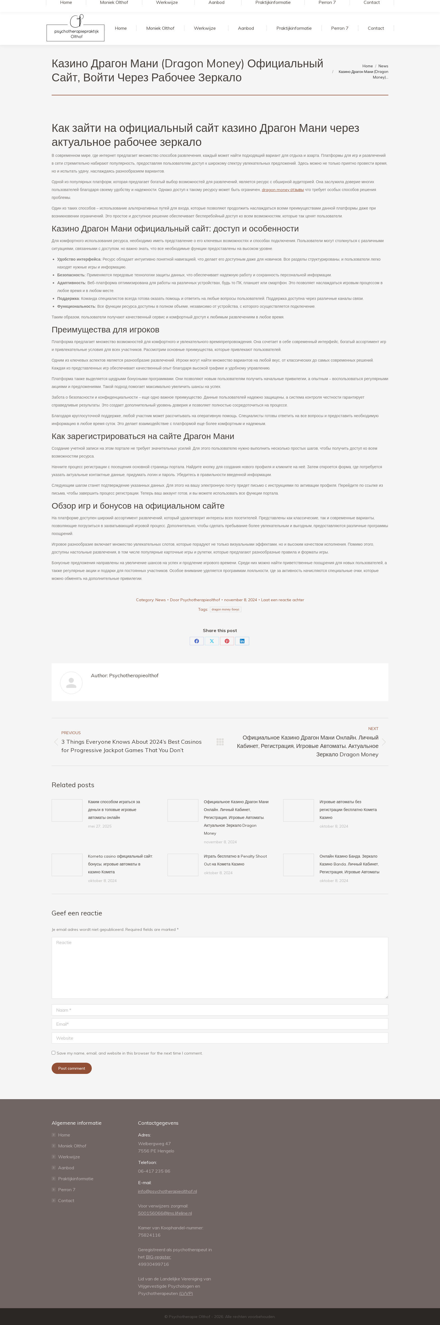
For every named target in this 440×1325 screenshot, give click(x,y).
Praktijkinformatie (75, 1178)
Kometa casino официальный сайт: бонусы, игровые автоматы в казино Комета (120, 864)
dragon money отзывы (283, 189)
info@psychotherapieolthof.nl (167, 1191)
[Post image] (67, 810)
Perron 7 (66, 1189)
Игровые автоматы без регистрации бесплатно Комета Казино (348, 809)
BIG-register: (158, 1257)
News (160, 599)
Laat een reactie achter (282, 599)
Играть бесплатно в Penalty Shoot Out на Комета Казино (235, 860)
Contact (66, 1200)
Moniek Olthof (72, 1146)
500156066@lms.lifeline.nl (165, 1213)
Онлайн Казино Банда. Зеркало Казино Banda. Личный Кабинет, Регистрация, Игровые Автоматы (349, 864)
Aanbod (66, 1167)
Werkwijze (69, 1156)
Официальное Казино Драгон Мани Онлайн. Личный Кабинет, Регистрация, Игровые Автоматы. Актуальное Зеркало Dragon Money (236, 817)
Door (195, 599)
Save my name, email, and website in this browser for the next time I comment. (130, 1053)
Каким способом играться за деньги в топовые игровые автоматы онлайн (114, 809)
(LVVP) (186, 1293)
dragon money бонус (226, 609)
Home (64, 1135)
